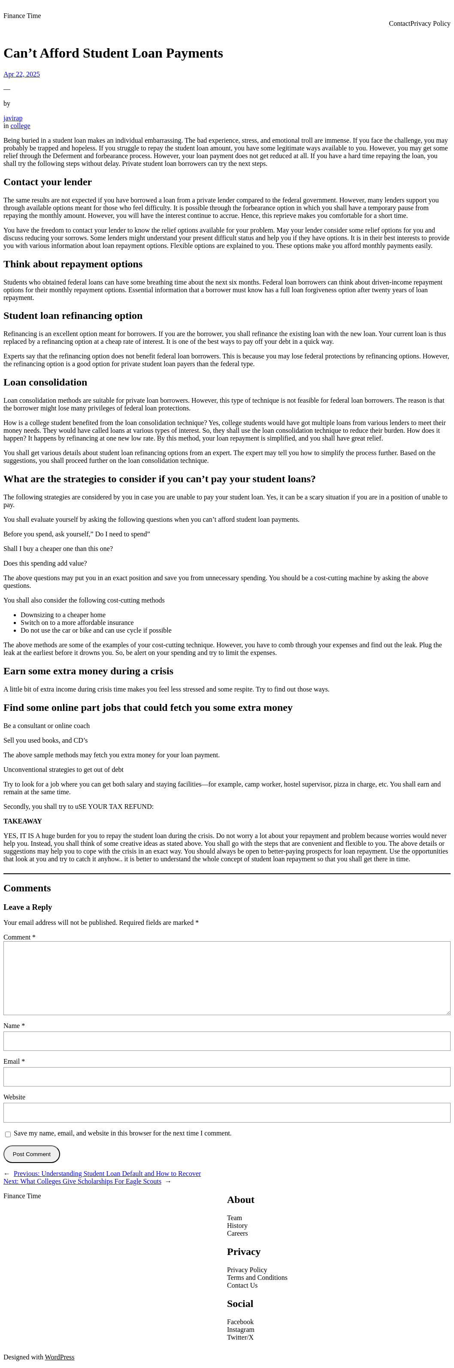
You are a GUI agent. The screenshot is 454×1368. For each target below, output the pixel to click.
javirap (12, 118)
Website (14, 1097)
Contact (399, 23)
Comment (19, 937)
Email (14, 1061)
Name (14, 1025)
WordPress (60, 1357)
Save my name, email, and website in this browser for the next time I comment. (123, 1133)
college (20, 125)
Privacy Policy (430, 23)
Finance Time (22, 15)
